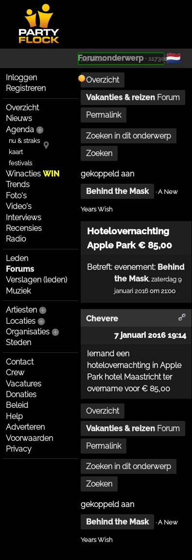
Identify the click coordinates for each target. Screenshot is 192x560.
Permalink (103, 115)
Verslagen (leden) (36, 279)
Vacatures (23, 383)
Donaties (21, 394)
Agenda (20, 129)
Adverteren (25, 427)
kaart (16, 152)
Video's (19, 206)
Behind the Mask (117, 191)
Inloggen (21, 77)
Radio (16, 239)
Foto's (16, 195)
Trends (18, 184)
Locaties (20, 321)
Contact (20, 362)
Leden (17, 258)
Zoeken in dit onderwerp (128, 135)
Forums (20, 269)
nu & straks (24, 140)
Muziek (18, 291)
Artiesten (21, 310)
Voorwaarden (29, 438)
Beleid (17, 405)
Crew (15, 372)
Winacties (32, 173)
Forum (133, 97)
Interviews (23, 217)
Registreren (26, 88)
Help (14, 416)
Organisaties (28, 331)
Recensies (24, 228)
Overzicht (22, 107)
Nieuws (19, 118)
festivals (20, 163)
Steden (18, 342)
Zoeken (99, 153)
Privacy (19, 449)
